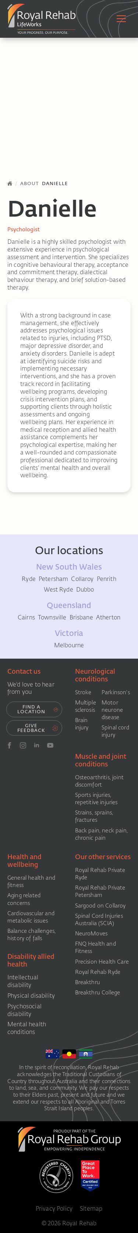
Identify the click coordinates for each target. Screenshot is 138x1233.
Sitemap (91, 1208)
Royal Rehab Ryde (98, 972)
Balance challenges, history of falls (31, 934)
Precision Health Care (102, 961)
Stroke (83, 692)
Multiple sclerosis (85, 706)
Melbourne (69, 645)
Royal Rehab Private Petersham (100, 891)
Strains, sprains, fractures (94, 816)
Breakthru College (97, 992)
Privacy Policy (54, 1208)
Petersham (53, 579)
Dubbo (85, 589)
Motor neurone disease (112, 710)
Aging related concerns (23, 899)
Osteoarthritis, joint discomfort (99, 781)
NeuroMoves (91, 933)
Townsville (52, 617)
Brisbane (81, 617)
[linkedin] (36, 745)
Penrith (106, 579)
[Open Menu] (121, 18)
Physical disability (31, 996)
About (29, 184)
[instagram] (23, 745)
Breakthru (87, 982)
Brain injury (82, 724)
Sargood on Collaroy (100, 905)
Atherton (108, 617)
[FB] (9, 745)
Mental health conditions (26, 1028)
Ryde (29, 579)
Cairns (26, 617)
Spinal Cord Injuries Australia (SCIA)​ (99, 919)
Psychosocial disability (24, 1010)
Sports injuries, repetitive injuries (96, 798)
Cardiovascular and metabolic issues (30, 917)
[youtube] (50, 745)
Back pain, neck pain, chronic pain (101, 834)
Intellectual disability (22, 981)
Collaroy (82, 579)
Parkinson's (116, 692)
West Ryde (58, 589)
